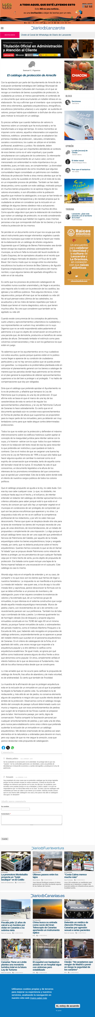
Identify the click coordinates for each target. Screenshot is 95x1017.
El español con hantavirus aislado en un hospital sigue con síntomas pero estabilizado (47, 966)
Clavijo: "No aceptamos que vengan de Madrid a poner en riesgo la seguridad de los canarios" (78, 966)
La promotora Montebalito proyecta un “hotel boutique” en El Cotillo (14, 877)
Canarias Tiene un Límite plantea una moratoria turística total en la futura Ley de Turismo (14, 966)
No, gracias (58, 1010)
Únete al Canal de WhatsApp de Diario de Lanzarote (46, 35)
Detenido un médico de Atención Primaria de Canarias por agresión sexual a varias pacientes (77, 926)
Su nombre (5, 806)
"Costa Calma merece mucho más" (75, 875)
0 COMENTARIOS (47, 880)
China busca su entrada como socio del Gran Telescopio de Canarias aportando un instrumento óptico (46, 927)
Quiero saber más (38, 998)
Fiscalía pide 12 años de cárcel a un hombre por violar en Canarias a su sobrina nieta (13, 926)
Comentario (6, 814)
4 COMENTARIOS (21, 882)
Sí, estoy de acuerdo (67, 1006)
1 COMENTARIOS (74, 972)
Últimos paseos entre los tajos (45, 875)
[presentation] (17, 832)
